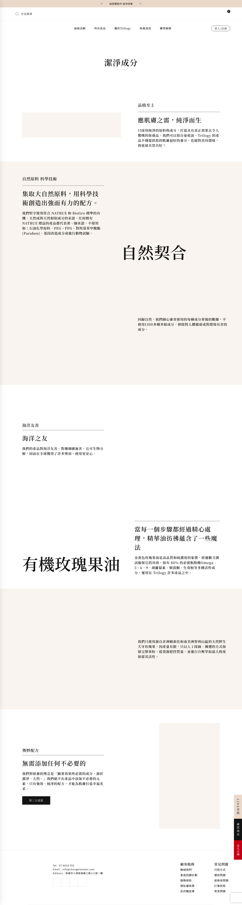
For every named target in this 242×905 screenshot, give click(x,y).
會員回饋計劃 (188, 875)
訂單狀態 (220, 886)
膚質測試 (238, 829)
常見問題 (221, 864)
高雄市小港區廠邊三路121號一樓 (84, 873)
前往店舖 (238, 850)
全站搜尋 (26, 14)
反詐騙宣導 (187, 891)
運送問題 (220, 875)
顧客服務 (187, 864)
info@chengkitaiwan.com (78, 869)
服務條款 (186, 880)
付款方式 (220, 870)
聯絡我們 (186, 870)
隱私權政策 (187, 886)
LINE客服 (238, 807)
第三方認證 (36, 800)
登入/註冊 (220, 28)
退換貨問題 (221, 880)
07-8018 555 (66, 865)
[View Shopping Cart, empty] (227, 13)
